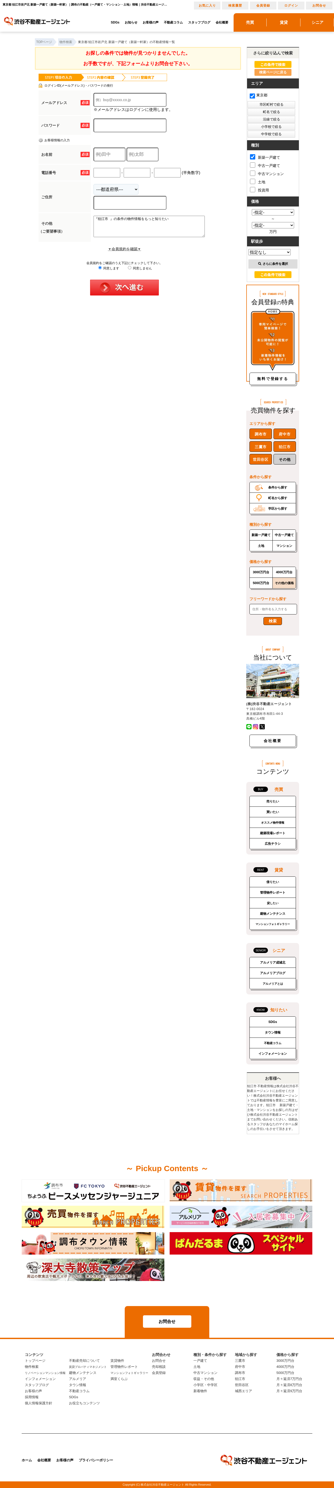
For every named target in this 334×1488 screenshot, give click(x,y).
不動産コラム (173, 22)
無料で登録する (272, 379)
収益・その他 (203, 1379)
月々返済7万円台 (289, 1379)
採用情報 (32, 1397)
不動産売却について (84, 1361)
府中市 (284, 434)
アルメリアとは (273, 983)
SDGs (115, 22)
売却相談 (159, 1367)
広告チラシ (273, 844)
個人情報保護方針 (38, 1403)
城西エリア (243, 1391)
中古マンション (267, 173)
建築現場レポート (272, 833)
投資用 (259, 189)
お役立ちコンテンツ (84, 1403)
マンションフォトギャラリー (273, 924)
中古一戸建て (265, 165)
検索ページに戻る (273, 72)
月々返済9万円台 (289, 1391)
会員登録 (263, 5)
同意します (108, 272)
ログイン (291, 5)
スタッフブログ (199, 22)
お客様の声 (151, 22)
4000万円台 (284, 572)
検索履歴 (235, 5)
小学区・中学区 (205, 1385)
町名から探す (277, 498)
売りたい (272, 801)
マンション (284, 546)
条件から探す (277, 487)
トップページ (35, 1361)
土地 (257, 181)
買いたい (272, 812)
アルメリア (77, 1379)
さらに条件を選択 (273, 264)
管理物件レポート (272, 892)
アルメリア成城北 (272, 962)
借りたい (272, 882)
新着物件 (200, 1391)
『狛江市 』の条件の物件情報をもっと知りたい (156, 228)
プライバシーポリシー (96, 1460)
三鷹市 (260, 447)
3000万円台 (261, 572)
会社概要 (222, 22)
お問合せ (319, 5)
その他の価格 (284, 583)
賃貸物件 (117, 1361)
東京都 (258, 95)
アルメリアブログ (272, 973)
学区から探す (277, 508)
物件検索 (32, 1367)
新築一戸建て (265, 156)
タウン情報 (273, 1032)
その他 (284, 459)
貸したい (273, 903)
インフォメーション (272, 1053)
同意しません (140, 272)
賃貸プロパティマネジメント (88, 1366)
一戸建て (200, 1361)
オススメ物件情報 (272, 822)
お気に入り (207, 5)
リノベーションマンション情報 (45, 1372)
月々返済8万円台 (289, 1385)
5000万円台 (261, 583)
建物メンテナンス (272, 914)
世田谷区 (260, 459)
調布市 (260, 434)
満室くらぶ (119, 1379)
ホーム (27, 1460)
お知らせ (131, 22)
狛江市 (284, 447)
